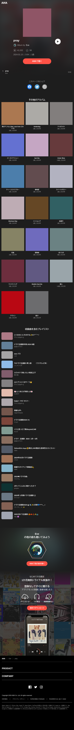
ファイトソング (12, 284)
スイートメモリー (61, 189)
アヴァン (12, 315)
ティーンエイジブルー (12, 189)
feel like (37, 158)
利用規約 (5, 699)
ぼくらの (61, 252)
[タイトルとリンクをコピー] (44, 86)
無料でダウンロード (37, 608)
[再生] (58, 41)
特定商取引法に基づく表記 (57, 699)
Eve (27, 45)
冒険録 (37, 252)
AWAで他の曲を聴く (36, 564)
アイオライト (61, 126)
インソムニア (37, 221)
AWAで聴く (37, 61)
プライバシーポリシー (18, 699)
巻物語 (37, 189)
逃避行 (61, 221)
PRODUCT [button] (7, 668)
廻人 (61, 284)
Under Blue (61, 158)
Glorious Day (12, 221)
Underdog (37, 126)
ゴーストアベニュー (13, 158)
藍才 (37, 315)
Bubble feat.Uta (37, 284)
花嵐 (12, 252)
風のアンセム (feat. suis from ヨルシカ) (13, 127)
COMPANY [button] (7, 676)
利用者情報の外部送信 (37, 699)
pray (16, 658)
